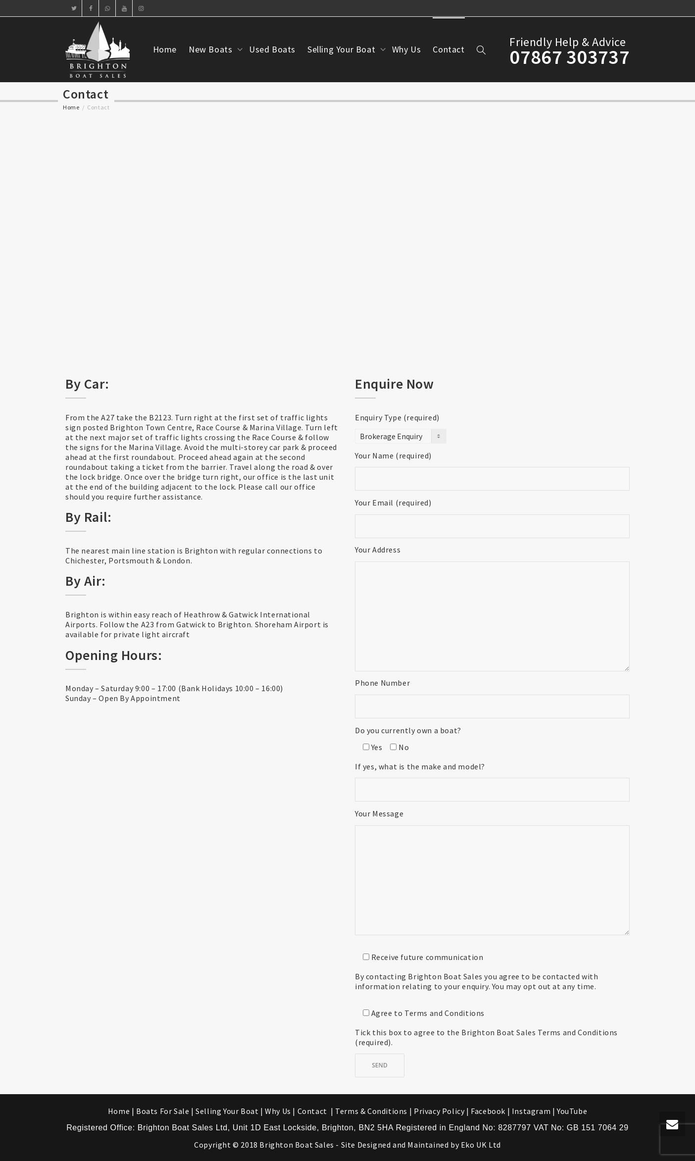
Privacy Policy (439, 1111)
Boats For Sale (162, 1111)
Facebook (488, 1111)
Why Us (406, 49)
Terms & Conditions (371, 1111)
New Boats (212, 49)
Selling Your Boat (342, 49)
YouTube (572, 1111)
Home (165, 49)
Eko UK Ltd (481, 1145)
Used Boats (272, 49)
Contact (448, 49)
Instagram (531, 1111)
